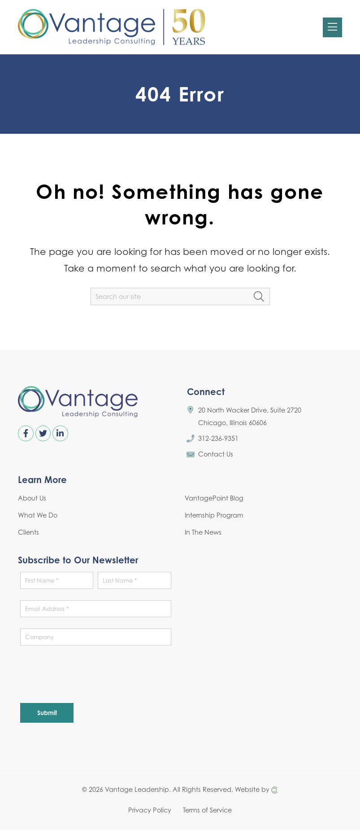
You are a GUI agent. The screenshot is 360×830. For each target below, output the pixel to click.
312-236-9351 (218, 438)
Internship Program (214, 515)
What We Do (37, 515)
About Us (32, 498)
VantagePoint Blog (214, 498)
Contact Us (215, 454)
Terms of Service (207, 810)
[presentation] (88, 674)
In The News (203, 532)
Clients (28, 532)
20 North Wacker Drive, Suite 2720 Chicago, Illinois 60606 (249, 416)
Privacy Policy (149, 810)
